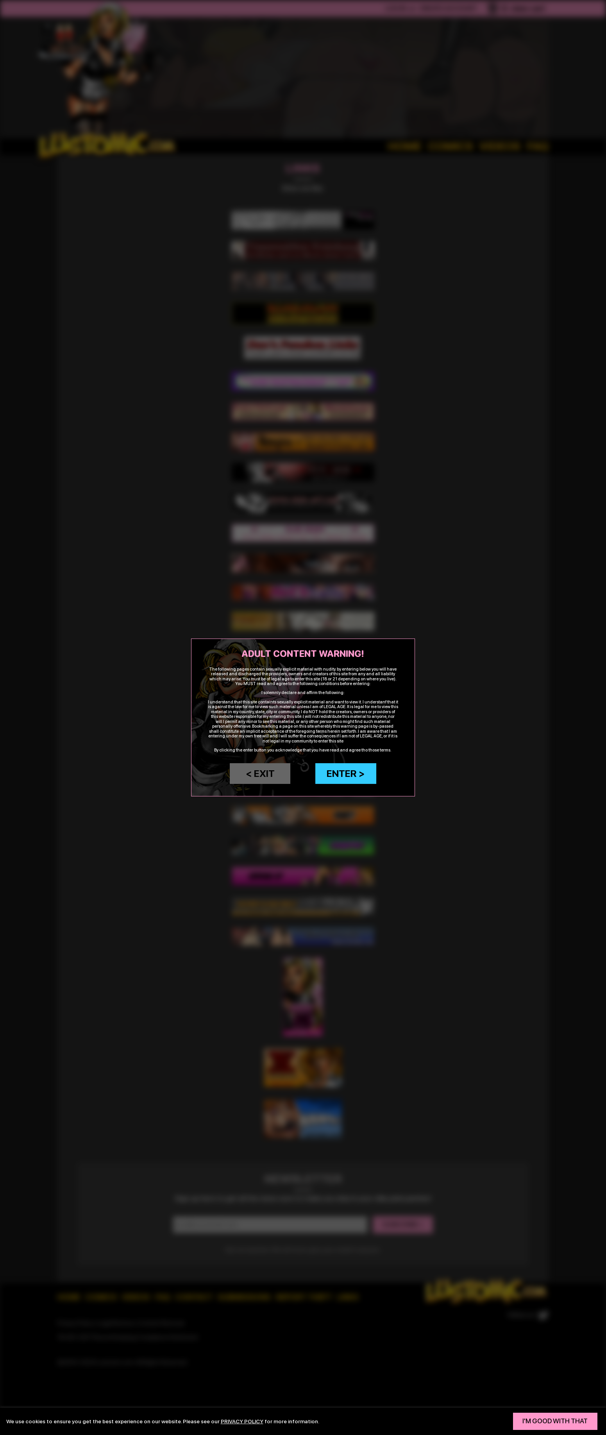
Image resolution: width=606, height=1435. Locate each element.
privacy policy (242, 1421)
